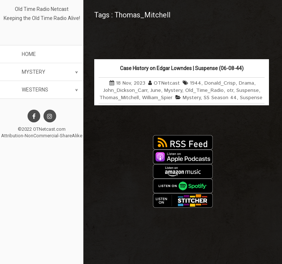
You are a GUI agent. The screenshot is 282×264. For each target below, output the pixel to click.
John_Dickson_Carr (125, 90)
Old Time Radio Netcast (42, 9)
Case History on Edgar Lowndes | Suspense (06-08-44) (182, 68)
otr (230, 90)
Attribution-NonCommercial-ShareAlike (41, 135)
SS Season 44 (220, 97)
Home (29, 54)
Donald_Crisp (220, 83)
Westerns (35, 90)
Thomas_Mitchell (119, 97)
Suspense (247, 90)
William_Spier (157, 97)
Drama (246, 83)
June (155, 90)
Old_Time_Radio (204, 90)
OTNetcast (167, 83)
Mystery (33, 72)
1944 (195, 83)
